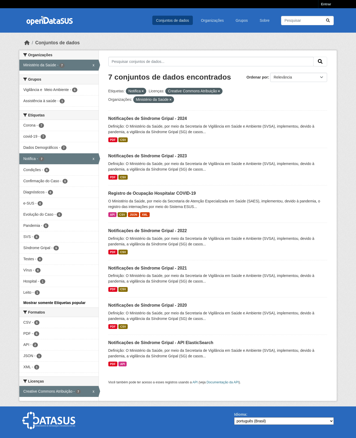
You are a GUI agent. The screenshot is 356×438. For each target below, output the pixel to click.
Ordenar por (257, 77)
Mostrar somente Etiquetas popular (54, 303)
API (112, 214)
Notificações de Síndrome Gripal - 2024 (147, 118)
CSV (123, 139)
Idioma (240, 414)
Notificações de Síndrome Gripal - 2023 (147, 156)
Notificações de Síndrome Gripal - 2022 (147, 230)
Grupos (242, 20)
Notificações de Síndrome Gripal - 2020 (147, 305)
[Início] (27, 42)
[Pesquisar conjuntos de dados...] (307, 20)
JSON (133, 214)
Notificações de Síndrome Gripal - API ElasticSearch (160, 342)
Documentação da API (223, 382)
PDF (112, 139)
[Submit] (328, 20)
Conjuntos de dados (172, 20)
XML (145, 214)
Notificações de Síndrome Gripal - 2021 (147, 268)
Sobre (264, 20)
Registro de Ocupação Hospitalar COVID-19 (152, 193)
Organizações (212, 20)
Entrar (326, 4)
